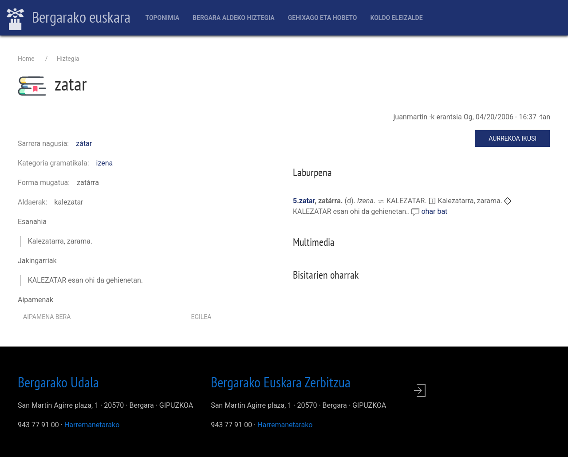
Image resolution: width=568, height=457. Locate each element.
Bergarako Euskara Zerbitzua (281, 382)
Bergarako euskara (68, 18)
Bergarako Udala (58, 382)
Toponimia (162, 17)
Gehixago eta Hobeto (322, 17)
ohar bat (434, 211)
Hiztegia (67, 58)
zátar (84, 143)
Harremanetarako (91, 425)
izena (104, 163)
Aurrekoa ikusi (512, 138)
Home (26, 58)
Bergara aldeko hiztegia (234, 17)
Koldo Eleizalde (396, 17)
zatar (307, 201)
